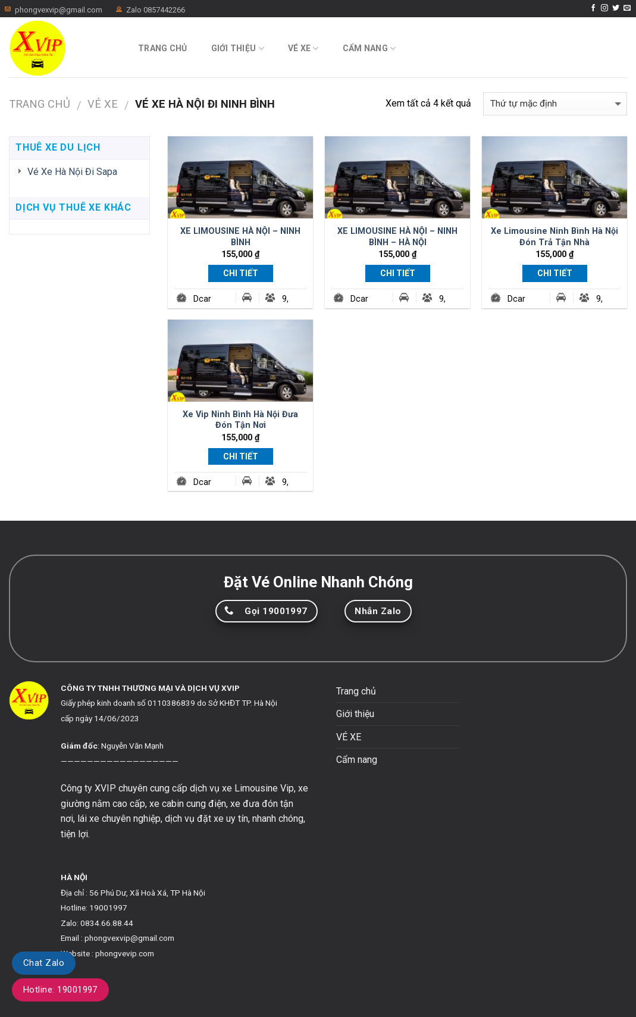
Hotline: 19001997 (60, 989)
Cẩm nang (369, 48)
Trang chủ (162, 48)
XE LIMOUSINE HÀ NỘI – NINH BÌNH (240, 237)
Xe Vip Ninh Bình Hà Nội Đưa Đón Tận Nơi (240, 420)
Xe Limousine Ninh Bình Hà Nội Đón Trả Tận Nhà (554, 237)
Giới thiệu (237, 48)
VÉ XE (303, 48)
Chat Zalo (43, 962)
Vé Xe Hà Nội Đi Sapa (72, 171)
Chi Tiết (240, 273)
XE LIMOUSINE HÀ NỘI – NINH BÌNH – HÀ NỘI (397, 237)
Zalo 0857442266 (155, 9)
